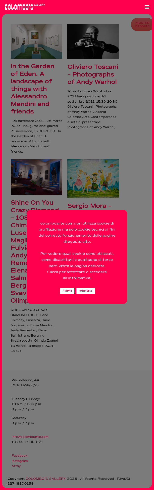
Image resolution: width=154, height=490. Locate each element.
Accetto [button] (67, 291)
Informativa (85, 291)
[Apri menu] (147, 7)
